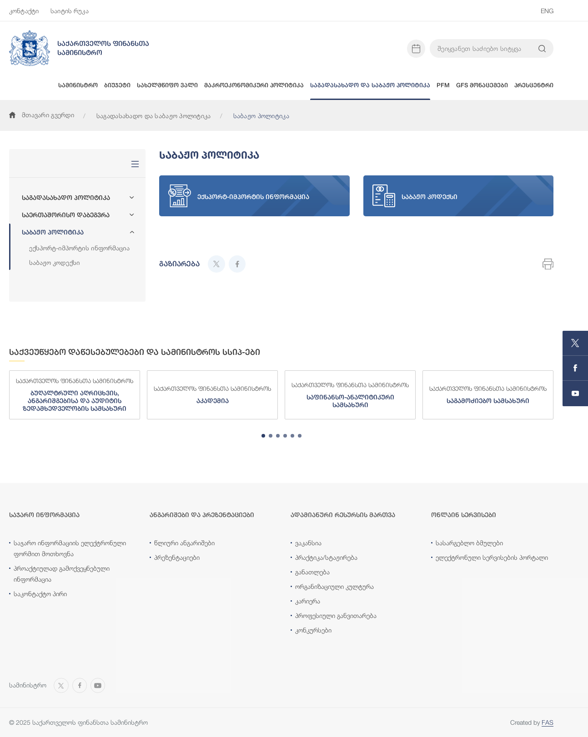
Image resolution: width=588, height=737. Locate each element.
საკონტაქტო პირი (40, 594)
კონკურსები (313, 630)
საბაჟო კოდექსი (54, 262)
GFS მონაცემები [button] (482, 85)
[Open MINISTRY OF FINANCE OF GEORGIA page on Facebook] (575, 368)
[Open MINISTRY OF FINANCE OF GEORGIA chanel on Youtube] (575, 393)
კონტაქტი (24, 11)
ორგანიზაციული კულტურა (334, 586)
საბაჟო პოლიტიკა (53, 232)
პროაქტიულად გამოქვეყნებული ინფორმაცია (62, 573)
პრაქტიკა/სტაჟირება (326, 557)
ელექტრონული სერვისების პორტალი (492, 557)
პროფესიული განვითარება (336, 615)
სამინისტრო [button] (78, 85)
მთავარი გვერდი (41, 115)
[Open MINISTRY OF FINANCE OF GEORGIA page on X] (575, 343)
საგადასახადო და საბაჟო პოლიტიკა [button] (370, 85)
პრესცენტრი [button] (533, 85)
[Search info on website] (542, 48)
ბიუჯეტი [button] (117, 85)
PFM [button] (443, 85)
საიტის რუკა (69, 11)
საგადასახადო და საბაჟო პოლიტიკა (153, 116)
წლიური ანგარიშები (184, 543)
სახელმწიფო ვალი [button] (167, 85)
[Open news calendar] (416, 49)
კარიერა (307, 601)
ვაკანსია (308, 543)
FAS (547, 722)
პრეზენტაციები (177, 557)
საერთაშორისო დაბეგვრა (66, 215)
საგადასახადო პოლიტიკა (66, 197)
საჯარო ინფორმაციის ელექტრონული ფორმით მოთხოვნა (70, 548)
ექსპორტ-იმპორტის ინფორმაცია (79, 248)
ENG (547, 11)
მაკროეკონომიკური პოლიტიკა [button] (254, 85)
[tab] (263, 436)
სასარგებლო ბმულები (469, 543)
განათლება (312, 572)
